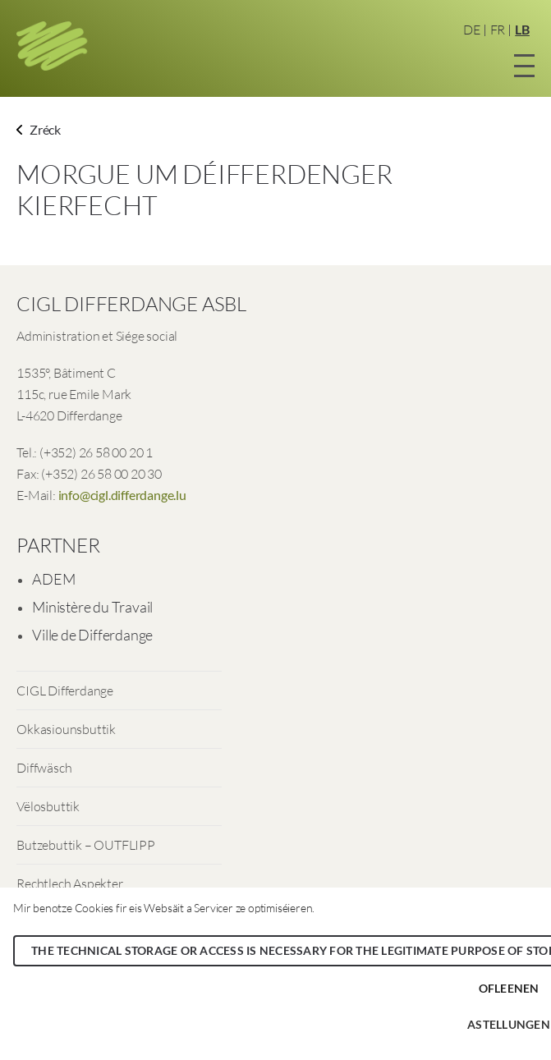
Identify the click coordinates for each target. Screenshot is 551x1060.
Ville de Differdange (92, 635)
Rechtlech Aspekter (69, 883)
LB (522, 29)
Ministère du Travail (92, 607)
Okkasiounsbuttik (66, 729)
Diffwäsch (43, 767)
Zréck (38, 129)
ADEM (53, 579)
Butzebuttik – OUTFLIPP (85, 845)
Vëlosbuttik (48, 806)
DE (471, 29)
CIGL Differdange (64, 690)
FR (498, 29)
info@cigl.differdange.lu (122, 494)
